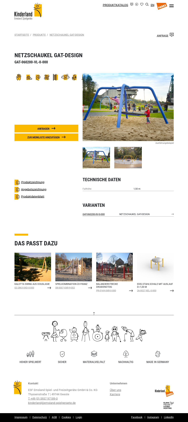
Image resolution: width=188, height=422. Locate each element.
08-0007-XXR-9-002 (65, 287)
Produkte (39, 34)
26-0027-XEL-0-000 (146, 290)
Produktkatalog (115, 5)
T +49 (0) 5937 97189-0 (43, 398)
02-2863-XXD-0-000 (24, 287)
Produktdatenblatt (29, 197)
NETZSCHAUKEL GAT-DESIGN (67, 34)
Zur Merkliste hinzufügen (43, 137)
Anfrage (165, 35)
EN (152, 5)
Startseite (21, 34)
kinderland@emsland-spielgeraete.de (52, 403)
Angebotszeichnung (30, 189)
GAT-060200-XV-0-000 (94, 214)
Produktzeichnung (29, 182)
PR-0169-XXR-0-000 (106, 290)
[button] (88, 107)
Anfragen (43, 128)
